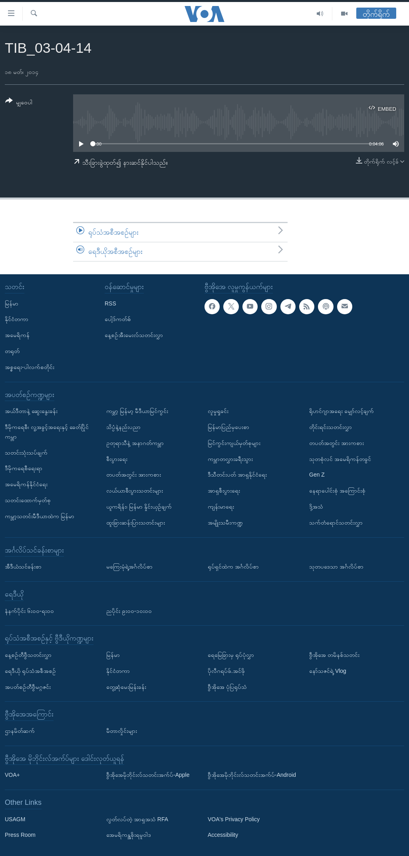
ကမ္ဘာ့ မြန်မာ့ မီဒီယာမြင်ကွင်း (137, 411)
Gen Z (317, 474)
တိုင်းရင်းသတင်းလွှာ (330, 427)
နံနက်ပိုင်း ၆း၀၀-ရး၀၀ (29, 610)
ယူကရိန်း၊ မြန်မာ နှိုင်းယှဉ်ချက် (139, 506)
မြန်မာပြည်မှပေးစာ (228, 427)
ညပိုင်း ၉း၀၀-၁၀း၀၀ (129, 610)
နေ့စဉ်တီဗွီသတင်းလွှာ (28, 655)
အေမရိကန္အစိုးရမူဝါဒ (128, 835)
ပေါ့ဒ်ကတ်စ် (118, 319)
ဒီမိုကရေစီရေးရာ (23, 468)
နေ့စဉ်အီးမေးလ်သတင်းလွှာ (134, 335)
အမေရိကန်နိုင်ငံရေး (26, 484)
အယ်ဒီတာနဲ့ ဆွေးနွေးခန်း (31, 411)
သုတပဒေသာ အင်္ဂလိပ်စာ (336, 566)
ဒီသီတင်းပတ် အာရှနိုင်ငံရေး (237, 474)
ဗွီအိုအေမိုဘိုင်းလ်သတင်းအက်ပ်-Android (252, 775)
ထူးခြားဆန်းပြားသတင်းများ (135, 522)
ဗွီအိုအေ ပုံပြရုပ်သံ (227, 686)
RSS (110, 303)
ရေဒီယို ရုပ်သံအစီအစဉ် (30, 670)
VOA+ (12, 775)
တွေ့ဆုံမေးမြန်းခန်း (126, 686)
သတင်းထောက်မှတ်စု (28, 500)
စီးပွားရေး (116, 458)
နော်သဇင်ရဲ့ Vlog (327, 670)
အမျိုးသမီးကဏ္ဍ (225, 522)
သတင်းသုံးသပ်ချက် (26, 452)
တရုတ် (12, 351)
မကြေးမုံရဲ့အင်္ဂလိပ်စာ (129, 566)
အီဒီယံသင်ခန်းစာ (23, 566)
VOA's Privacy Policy (234, 819)
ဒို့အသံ (316, 506)
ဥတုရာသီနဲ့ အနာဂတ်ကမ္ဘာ (135, 442)
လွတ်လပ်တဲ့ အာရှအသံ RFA (137, 819)
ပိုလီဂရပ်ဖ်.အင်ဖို (226, 670)
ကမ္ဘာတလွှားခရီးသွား (230, 458)
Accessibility (223, 835)
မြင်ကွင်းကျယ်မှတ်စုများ (234, 442)
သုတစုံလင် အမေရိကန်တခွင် (340, 458)
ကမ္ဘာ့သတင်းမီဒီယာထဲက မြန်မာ (39, 516)
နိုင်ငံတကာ (16, 319)
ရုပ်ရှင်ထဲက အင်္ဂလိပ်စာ (233, 566)
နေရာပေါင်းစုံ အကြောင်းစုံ (337, 490)
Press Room (20, 835)
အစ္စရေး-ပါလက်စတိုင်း (29, 366)
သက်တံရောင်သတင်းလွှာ (336, 522)
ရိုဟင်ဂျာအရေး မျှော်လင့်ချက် (341, 411)
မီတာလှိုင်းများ (121, 731)
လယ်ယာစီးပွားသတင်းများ (134, 490)
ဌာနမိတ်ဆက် (20, 731)
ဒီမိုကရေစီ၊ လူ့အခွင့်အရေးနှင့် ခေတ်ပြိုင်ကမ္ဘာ (47, 432)
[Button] (18, 103)
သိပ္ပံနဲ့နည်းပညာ (123, 427)
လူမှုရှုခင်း (218, 411)
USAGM (15, 819)
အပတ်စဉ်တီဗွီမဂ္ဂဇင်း (28, 686)
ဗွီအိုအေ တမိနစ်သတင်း (334, 655)
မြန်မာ (11, 303)
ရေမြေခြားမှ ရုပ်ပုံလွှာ (231, 655)
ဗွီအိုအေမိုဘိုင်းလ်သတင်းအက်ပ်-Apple (147, 775)
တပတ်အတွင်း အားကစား (133, 474)
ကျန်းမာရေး (221, 506)
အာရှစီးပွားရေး (224, 490)
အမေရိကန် (17, 335)
